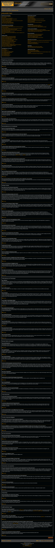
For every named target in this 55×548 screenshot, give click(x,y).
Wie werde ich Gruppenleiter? (32, 19)
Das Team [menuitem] (42, 540)
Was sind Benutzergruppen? (31, 18)
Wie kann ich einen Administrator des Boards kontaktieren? (35, 53)
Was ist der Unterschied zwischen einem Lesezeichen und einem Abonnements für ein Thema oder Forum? (40, 41)
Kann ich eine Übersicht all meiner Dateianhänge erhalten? (35, 47)
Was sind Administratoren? (31, 16)
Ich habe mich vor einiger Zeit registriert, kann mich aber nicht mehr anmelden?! (12, 20)
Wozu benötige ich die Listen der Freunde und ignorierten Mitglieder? (37, 29)
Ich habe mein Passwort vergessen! (6, 21)
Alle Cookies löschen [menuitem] (50, 540)
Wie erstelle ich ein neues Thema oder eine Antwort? (9, 36)
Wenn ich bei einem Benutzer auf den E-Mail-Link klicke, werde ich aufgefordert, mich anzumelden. (13, 33)
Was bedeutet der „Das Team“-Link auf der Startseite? (35, 22)
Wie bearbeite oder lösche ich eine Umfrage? (8, 40)
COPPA (49, 84)
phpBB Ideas (43, 516)
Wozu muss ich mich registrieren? (6, 16)
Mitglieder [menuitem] (9, 8)
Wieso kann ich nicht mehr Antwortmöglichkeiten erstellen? (9, 39)
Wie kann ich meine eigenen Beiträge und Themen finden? (35, 37)
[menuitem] (51, 8)
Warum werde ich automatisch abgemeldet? (7, 22)
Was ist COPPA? (4, 17)
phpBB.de (9, 511)
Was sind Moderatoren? (31, 17)
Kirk (28, 545)
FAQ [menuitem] (45, 540)
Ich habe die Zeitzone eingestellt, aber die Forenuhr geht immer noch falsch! (12, 28)
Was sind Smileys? (4, 50)
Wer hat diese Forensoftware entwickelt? (33, 50)
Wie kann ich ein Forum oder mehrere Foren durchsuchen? (35, 34)
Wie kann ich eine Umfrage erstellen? (7, 38)
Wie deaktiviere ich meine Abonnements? (33, 43)
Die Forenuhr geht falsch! (5, 27)
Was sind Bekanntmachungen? (6, 53)
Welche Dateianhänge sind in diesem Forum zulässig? (35, 46)
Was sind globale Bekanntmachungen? (7, 52)
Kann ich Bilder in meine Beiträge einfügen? (7, 51)
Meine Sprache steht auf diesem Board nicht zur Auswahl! (9, 29)
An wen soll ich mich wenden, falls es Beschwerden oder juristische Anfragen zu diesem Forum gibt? (39, 52)
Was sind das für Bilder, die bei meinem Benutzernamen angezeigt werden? (12, 30)
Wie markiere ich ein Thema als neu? (7, 46)
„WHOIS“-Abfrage (15, 523)
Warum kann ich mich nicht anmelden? (7, 19)
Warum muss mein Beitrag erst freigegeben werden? (9, 45)
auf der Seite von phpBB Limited (37, 510)
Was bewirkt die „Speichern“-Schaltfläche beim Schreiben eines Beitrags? (11, 44)
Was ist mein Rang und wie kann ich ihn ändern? (8, 31)
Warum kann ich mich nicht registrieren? (7, 18)
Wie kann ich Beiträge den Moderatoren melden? (8, 43)
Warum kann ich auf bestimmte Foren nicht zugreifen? (9, 41)
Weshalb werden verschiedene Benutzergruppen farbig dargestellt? (36, 20)
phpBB (24, 543)
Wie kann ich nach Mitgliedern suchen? (33, 36)
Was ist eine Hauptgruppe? (31, 21)
